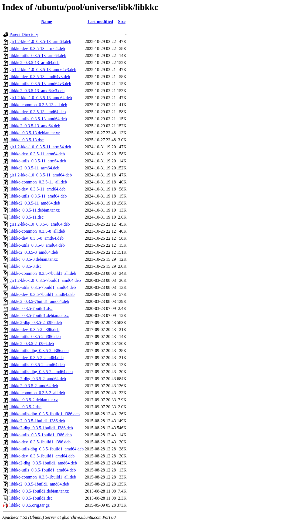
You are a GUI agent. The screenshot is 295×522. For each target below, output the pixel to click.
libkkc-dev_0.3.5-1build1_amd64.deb (41, 456)
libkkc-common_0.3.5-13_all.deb (38, 104)
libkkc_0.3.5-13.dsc (26, 140)
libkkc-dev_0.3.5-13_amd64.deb (37, 111)
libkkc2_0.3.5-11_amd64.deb (34, 203)
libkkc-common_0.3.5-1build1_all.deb (42, 477)
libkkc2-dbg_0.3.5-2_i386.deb (35, 322)
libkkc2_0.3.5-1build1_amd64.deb (39, 484)
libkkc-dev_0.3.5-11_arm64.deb (37, 154)
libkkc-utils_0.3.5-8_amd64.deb (37, 245)
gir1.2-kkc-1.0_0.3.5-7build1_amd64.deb (45, 280)
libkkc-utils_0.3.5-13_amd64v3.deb (40, 83)
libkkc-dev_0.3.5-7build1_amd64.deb (41, 294)
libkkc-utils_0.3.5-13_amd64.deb (38, 118)
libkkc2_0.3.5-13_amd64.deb (34, 125)
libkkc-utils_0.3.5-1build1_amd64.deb (42, 470)
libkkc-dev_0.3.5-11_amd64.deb (37, 189)
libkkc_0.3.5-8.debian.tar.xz (33, 259)
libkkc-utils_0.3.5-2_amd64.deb (37, 364)
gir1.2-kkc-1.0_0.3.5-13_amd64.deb (40, 97)
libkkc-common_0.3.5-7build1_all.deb (42, 273)
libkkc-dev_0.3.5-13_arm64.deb (37, 48)
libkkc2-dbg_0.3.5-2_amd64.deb (37, 378)
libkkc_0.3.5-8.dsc (25, 266)
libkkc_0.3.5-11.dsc (26, 217)
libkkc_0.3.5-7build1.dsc (31, 308)
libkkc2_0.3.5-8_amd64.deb (33, 252)
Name (46, 21)
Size (122, 21)
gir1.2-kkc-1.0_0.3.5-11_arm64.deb (40, 147)
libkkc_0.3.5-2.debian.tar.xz (33, 399)
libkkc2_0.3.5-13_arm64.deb (34, 62)
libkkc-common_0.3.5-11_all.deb (38, 182)
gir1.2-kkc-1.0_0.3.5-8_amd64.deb (39, 224)
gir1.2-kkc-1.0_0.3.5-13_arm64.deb (40, 41)
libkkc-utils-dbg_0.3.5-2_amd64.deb (41, 371)
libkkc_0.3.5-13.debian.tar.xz (34, 132)
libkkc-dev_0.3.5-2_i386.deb (34, 329)
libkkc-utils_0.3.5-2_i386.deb (35, 336)
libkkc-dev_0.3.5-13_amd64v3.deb (39, 76)
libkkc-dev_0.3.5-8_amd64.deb (36, 238)
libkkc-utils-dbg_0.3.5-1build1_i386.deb (44, 413)
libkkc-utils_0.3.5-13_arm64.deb (37, 55)
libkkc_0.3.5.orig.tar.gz (29, 505)
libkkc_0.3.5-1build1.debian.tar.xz (39, 491)
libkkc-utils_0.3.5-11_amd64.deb (38, 196)
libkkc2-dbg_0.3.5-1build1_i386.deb (41, 428)
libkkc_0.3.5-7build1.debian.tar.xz (39, 315)
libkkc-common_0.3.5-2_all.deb (37, 392)
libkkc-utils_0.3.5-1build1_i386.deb (40, 435)
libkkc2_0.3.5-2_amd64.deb (33, 385)
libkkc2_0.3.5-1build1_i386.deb (37, 421)
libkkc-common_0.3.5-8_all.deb (37, 231)
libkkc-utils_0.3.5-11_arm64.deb (37, 161)
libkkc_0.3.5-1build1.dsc (31, 498)
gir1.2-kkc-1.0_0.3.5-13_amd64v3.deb (42, 69)
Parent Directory (23, 34)
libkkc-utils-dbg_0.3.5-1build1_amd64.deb (46, 449)
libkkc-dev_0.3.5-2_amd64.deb (36, 357)
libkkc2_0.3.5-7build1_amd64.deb (39, 301)
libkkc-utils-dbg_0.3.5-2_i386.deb (39, 350)
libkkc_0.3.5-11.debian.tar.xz (34, 210)
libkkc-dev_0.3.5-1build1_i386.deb (39, 442)
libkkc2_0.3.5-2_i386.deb (31, 343)
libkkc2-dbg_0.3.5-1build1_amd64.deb (43, 463)
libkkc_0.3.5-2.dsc (25, 406)
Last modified (100, 21)
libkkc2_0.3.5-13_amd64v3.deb (37, 90)
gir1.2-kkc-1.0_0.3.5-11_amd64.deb (40, 175)
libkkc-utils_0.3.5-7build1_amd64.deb (42, 287)
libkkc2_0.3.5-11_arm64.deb (34, 168)
